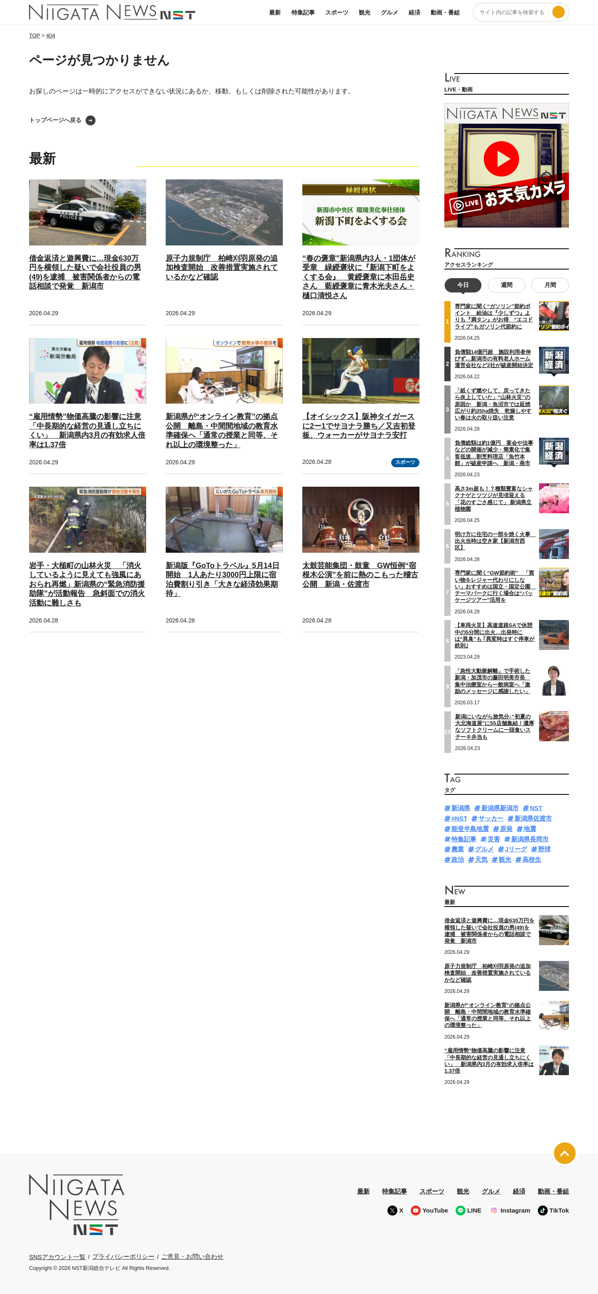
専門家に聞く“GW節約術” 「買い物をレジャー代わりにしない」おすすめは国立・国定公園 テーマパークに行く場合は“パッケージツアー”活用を (495, 586)
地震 (530, 828)
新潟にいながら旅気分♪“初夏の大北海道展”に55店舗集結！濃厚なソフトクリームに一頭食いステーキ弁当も (494, 726)
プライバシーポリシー (123, 1256)
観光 (364, 12)
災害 (494, 838)
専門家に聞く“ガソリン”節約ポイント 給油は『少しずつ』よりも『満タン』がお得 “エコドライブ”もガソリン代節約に (494, 316)
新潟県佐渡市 (533, 818)
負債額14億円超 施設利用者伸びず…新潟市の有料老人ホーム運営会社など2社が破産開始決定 (494, 358)
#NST (459, 818)
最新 (275, 12)
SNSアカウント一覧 (57, 1256)
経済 (414, 12)
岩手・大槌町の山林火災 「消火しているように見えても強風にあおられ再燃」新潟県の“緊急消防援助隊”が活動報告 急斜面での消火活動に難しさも (87, 584)
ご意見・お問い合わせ (192, 1256)
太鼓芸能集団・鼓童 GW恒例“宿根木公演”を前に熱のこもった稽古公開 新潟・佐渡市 (360, 574)
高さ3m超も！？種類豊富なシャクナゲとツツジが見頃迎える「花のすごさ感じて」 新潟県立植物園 (494, 498)
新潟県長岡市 (530, 838)
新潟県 (460, 807)
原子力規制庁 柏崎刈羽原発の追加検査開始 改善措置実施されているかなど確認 (222, 267)
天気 (481, 859)
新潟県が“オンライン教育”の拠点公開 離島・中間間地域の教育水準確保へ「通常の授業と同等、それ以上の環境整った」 (487, 1015)
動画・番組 (445, 12)
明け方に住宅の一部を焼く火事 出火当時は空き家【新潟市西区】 (495, 541)
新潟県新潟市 (500, 807)
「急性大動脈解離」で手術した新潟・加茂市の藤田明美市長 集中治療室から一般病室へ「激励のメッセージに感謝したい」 (492, 681)
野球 (544, 849)
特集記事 (303, 12)
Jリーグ (516, 849)
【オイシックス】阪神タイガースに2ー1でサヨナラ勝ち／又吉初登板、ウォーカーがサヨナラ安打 (358, 425)
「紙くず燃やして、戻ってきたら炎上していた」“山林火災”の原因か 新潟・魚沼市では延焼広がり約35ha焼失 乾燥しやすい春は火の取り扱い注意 (493, 404)
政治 (457, 859)
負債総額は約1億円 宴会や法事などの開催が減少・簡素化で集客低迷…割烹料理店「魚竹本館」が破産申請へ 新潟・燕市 (494, 453)
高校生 (531, 859)
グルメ (389, 12)
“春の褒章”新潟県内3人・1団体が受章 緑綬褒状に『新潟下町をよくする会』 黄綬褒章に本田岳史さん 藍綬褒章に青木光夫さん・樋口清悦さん (358, 277)
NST (536, 807)
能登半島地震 (470, 828)
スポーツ (336, 12)
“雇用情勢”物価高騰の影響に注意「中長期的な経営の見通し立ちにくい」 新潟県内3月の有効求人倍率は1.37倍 (489, 1060)
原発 (506, 828)
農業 (457, 849)
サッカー (490, 818)
